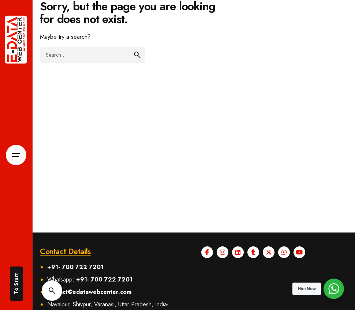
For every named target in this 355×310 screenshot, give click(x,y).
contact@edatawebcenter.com (89, 292)
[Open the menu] (16, 155)
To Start (16, 283)
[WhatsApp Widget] (334, 289)
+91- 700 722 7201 (75, 267)
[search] (137, 55)
